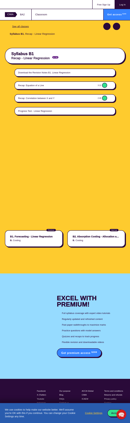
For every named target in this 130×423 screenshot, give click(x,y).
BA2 (22, 14)
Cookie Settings (93, 413)
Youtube (40, 399)
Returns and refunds (113, 395)
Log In (122, 4)
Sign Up (103, 4)
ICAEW (85, 399)
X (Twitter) (41, 395)
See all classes (20, 26)
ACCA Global (87, 391)
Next (116, 26)
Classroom (41, 14)
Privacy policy (110, 399)
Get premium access (79, 352)
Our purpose (65, 391)
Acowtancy (18, 4)
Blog (61, 395)
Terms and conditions (113, 391)
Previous (107, 26)
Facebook (41, 391)
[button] (121, 414)
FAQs (61, 399)
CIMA (10, 14)
